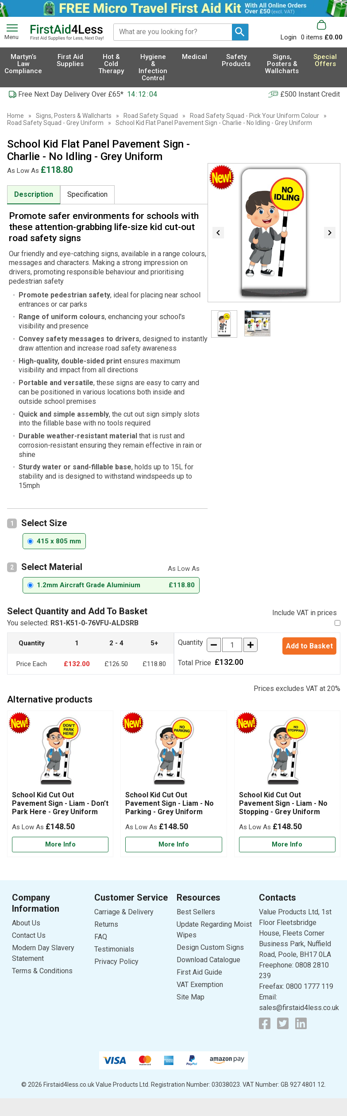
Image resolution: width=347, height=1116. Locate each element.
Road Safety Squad (150, 115)
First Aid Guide (199, 972)
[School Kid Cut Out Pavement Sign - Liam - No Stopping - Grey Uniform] (287, 783)
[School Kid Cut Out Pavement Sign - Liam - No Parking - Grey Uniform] (173, 783)
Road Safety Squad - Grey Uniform (55, 122)
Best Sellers (196, 912)
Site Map (190, 997)
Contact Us (29, 935)
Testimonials (114, 949)
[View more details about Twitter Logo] (283, 1023)
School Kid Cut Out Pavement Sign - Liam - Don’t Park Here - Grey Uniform (60, 803)
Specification (87, 194)
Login (289, 37)
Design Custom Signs (210, 947)
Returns (106, 924)
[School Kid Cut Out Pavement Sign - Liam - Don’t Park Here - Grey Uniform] (60, 783)
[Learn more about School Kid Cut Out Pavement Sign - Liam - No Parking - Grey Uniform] (173, 844)
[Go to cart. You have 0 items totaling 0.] (322, 30)
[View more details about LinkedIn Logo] (301, 1023)
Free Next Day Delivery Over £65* (70, 94)
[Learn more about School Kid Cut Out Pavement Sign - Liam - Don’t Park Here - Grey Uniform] (60, 844)
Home (15, 115)
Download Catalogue (208, 960)
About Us (26, 923)
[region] (60, 753)
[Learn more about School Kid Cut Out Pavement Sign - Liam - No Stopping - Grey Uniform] (287, 844)
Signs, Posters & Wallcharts (74, 115)
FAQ (100, 937)
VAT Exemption (200, 984)
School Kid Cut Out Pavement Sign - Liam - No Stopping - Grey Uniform (283, 803)
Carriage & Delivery (124, 912)
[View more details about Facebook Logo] (264, 1023)
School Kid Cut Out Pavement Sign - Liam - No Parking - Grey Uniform (169, 803)
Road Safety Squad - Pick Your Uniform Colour (254, 115)
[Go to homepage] (67, 32)
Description (33, 194)
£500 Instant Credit (310, 94)
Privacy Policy (116, 961)
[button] (291, 30)
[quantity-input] (232, 645)
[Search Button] (240, 32)
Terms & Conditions (42, 971)
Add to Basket (309, 646)
